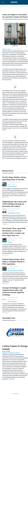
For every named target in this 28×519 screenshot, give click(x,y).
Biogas (10, 186)
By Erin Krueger (13, 266)
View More (11, 379)
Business (14, 186)
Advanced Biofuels (13, 270)
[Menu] (2, 2)
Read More (5, 197)
